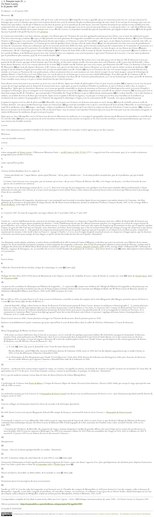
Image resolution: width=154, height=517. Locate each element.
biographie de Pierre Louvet (54, 393)
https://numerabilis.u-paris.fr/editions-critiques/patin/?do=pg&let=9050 (51, 504)
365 (69, 458)
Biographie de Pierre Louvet (118, 412)
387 (128, 248)
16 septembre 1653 (44, 464)
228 (70, 472)
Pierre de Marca (8, 204)
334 (72, 267)
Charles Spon (141, 276)
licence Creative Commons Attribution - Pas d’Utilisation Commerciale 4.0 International (121, 514)
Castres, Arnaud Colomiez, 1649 (90, 246)
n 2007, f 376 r (74, 152)
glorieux (44, 31)
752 (25, 346)
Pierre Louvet (26, 152)
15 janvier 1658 (10, 278)
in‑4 (33, 55)
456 (22, 301)
